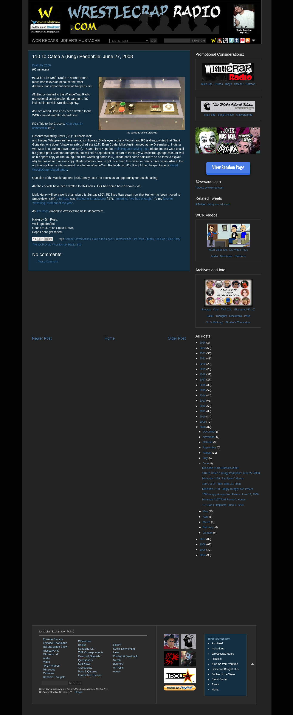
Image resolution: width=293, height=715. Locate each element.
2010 (203, 416)
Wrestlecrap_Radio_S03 (67, 244)
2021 (203, 358)
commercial (40, 128)
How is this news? (103, 239)
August (207, 452)
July (205, 458)
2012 (203, 406)
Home (110, 338)
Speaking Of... (86, 648)
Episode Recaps (53, 639)
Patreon (250, 84)
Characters (84, 641)
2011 (203, 411)
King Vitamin (74, 123)
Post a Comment (48, 261)
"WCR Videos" (51, 665)
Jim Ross (63, 198)
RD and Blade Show (55, 646)
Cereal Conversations (78, 239)
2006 (203, 544)
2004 (203, 555)
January (208, 532)
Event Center (220, 679)
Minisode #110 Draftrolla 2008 (220, 468)
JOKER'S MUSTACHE (80, 40)
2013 (203, 400)
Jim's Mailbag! (214, 322)
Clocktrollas (85, 667)
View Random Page (228, 167)
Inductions (218, 648)
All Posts (118, 667)
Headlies (217, 658)
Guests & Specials (89, 656)
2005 (203, 549)
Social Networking (124, 648)
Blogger (78, 692)
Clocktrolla (235, 316)
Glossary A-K (242, 309)
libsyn (228, 84)
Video (46, 661)
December (209, 431)
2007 (203, 539)
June (206, 463)
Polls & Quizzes (87, 671)
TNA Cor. (226, 309)
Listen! (117, 644)
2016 (203, 385)
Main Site (207, 84)
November (209, 437)
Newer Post (42, 338)
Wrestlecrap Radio (223, 653)
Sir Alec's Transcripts (237, 322)
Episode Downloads (55, 642)
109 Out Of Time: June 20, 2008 (221, 483)
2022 (203, 353)
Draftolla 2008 (41, 65)
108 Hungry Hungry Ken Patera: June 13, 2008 (230, 494)
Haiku (209, 316)
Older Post (177, 338)
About (116, 671)
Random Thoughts (54, 677)
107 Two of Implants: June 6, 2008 (222, 504)
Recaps (206, 309)
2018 (203, 374)
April (206, 516)
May (206, 511)
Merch (117, 660)
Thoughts (221, 316)
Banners (118, 663)
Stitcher (238, 84)
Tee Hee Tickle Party (167, 239)
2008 (203, 427)
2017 (203, 379)
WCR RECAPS (45, 40)
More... (216, 689)
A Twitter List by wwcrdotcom (212, 204)
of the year (66, 203)
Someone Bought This (225, 669)
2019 (203, 369)
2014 (203, 395)
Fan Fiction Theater (90, 675)
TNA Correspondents (91, 652)
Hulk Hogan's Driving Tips (131, 148)
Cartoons (239, 256)
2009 (203, 421)
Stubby (150, 239)
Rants (215, 684)
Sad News (84, 663)
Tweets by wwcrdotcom (209, 187)
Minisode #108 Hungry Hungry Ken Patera (227, 489)
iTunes (219, 84)
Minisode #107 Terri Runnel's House (224, 499)
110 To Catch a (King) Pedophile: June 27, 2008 (231, 473)
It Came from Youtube (225, 664)
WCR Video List (218, 249)
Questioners (85, 660)
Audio (214, 256)
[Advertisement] (109, 303)
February (208, 527)
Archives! (217, 643)
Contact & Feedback (125, 656)
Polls (247, 316)
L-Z (252, 309)
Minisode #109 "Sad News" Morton (223, 478)
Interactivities (123, 239)
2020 (203, 363)
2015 (203, 390)
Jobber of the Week (223, 674)
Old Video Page (238, 249)
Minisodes (226, 256)
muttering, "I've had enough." (134, 198)
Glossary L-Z (51, 654)
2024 (203, 342)
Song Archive (226, 114)
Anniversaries (244, 114)
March (207, 522)
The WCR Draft (41, 244)
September (210, 447)
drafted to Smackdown (91, 198)
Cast (216, 309)
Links (116, 652)
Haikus (82, 644)
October (208, 442)
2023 (203, 348)
